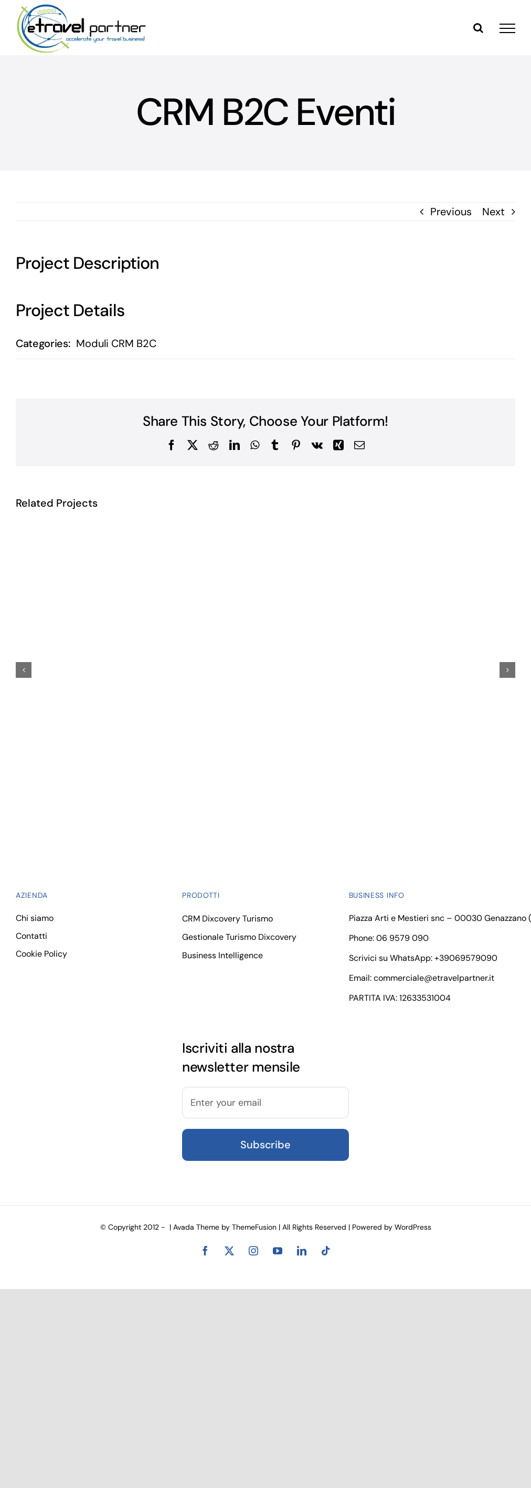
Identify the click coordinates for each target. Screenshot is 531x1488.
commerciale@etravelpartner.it (434, 977)
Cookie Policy (41, 953)
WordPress (413, 1227)
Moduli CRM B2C (116, 343)
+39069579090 (465, 957)
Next (493, 211)
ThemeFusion (254, 1227)
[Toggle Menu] (507, 28)
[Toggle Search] (478, 28)
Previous (451, 211)
